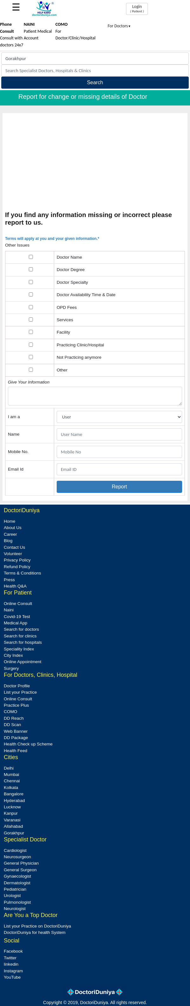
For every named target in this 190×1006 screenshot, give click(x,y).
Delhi (9, 768)
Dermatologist (17, 882)
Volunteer (13, 553)
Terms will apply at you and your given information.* (52, 238)
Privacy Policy (17, 560)
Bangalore (13, 794)
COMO (10, 711)
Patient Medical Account (38, 31)
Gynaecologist (17, 876)
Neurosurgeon (17, 856)
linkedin (11, 964)
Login (137, 8)
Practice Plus (16, 705)
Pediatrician (15, 889)
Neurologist (15, 908)
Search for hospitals (23, 642)
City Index (13, 655)
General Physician (21, 863)
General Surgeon (20, 869)
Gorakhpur (14, 833)
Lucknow (12, 807)
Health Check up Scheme (28, 744)
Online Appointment (22, 661)
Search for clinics (20, 636)
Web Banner (16, 731)
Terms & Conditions (22, 573)
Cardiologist (15, 850)
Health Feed (15, 750)
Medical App (15, 623)
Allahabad (13, 826)
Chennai (12, 780)
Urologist (12, 895)
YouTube (12, 977)
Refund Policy (17, 566)
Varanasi (12, 820)
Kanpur (11, 813)
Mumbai (11, 774)
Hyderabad (14, 800)
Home (9, 521)
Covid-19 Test (17, 616)
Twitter (10, 957)
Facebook (13, 951)
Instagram (13, 971)
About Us (13, 527)
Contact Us (14, 547)
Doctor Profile (17, 685)
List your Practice (20, 692)
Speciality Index (19, 649)
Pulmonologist (17, 902)
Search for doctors (21, 629)
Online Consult (18, 603)
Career (10, 534)
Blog (8, 540)
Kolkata (11, 787)
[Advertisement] (95, 163)
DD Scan (12, 724)
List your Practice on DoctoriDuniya (37, 926)
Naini (9, 610)
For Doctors (119, 26)
